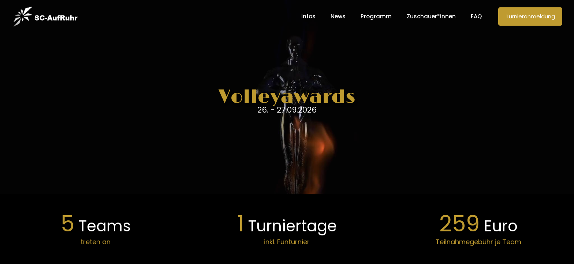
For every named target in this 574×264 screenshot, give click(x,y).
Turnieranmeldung (530, 16)
